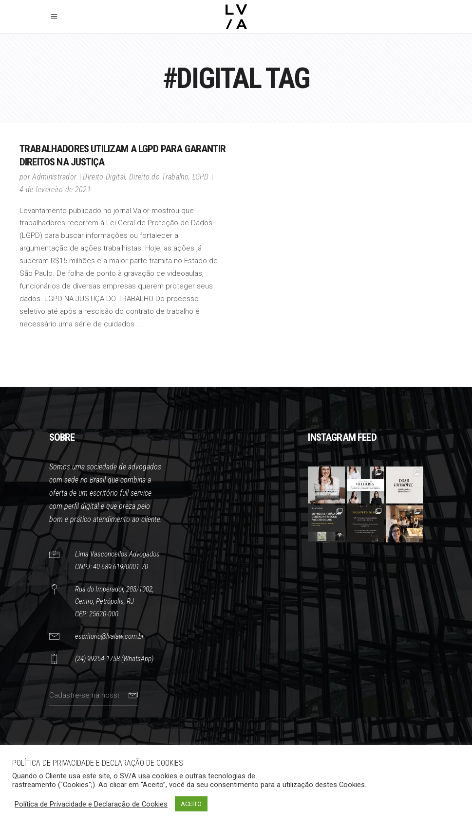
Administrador (54, 176)
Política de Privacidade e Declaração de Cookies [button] (91, 804)
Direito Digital (104, 176)
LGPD (200, 176)
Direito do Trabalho (159, 176)
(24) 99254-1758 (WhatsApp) (114, 658)
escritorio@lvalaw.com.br (109, 636)
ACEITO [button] (191, 804)
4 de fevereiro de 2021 (55, 189)
